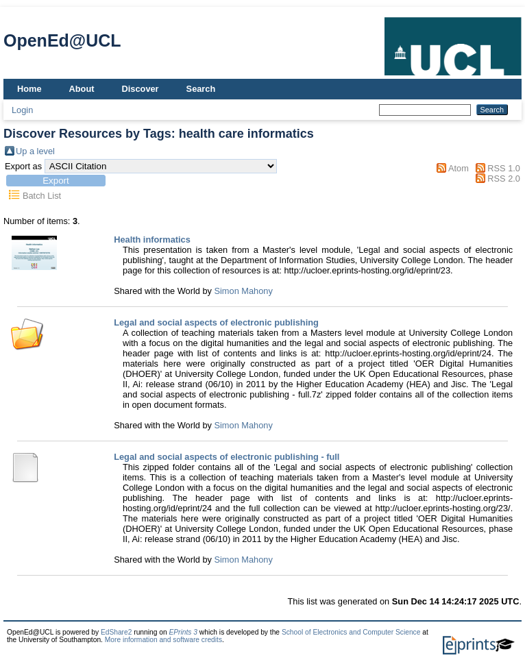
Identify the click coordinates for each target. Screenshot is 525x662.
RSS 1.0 (503, 168)
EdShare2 (116, 632)
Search (201, 89)
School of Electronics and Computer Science (351, 632)
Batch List (42, 196)
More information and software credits (163, 639)
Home (29, 89)
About (82, 89)
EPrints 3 (183, 632)
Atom (458, 168)
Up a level (35, 151)
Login (22, 110)
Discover (140, 89)
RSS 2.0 (503, 178)
